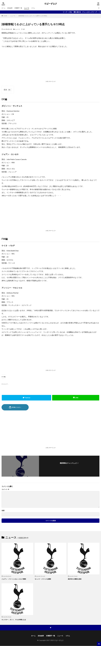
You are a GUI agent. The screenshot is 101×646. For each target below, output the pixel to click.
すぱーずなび (50, 4)
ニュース (30, 8)
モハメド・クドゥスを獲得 (43, 579)
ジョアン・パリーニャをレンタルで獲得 (15, 579)
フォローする (69, 466)
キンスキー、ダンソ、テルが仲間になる (15, 619)
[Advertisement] (50, 64)
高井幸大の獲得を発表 (75, 579)
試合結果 (11, 8)
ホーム (4, 8)
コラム (37, 8)
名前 (3, 510)
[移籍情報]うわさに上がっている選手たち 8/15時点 (32, 16)
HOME (5, 16)
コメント (5, 489)
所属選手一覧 (20, 8)
